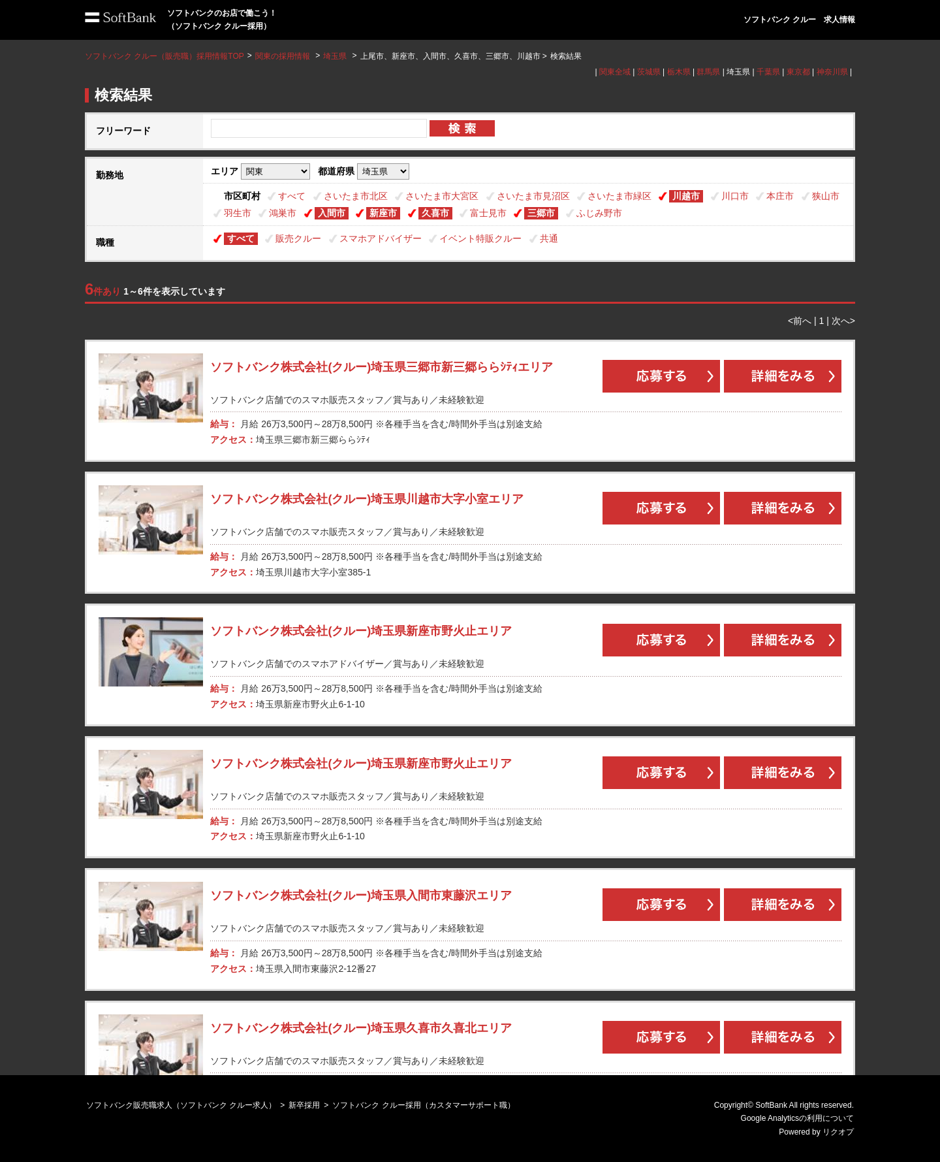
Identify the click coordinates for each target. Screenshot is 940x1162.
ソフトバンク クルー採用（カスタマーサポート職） (423, 1105)
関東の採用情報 (283, 56)
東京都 (798, 71)
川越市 (686, 196)
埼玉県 (335, 56)
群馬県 (708, 71)
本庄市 (780, 196)
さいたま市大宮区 (441, 196)
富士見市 (488, 213)
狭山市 (825, 196)
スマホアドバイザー (380, 238)
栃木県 (679, 71)
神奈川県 (832, 71)
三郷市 (541, 213)
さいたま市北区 (356, 196)
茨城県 (649, 71)
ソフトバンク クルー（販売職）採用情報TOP (164, 56)
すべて (292, 196)
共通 (549, 238)
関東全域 (615, 71)
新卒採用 (304, 1105)
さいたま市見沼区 (533, 196)
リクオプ (838, 1132)
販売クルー (298, 238)
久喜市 (435, 213)
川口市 (735, 196)
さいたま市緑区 (619, 196)
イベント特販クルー (480, 238)
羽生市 (237, 213)
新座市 (383, 213)
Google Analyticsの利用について (797, 1118)
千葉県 (768, 71)
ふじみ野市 (599, 213)
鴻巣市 (282, 213)
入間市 (331, 213)
